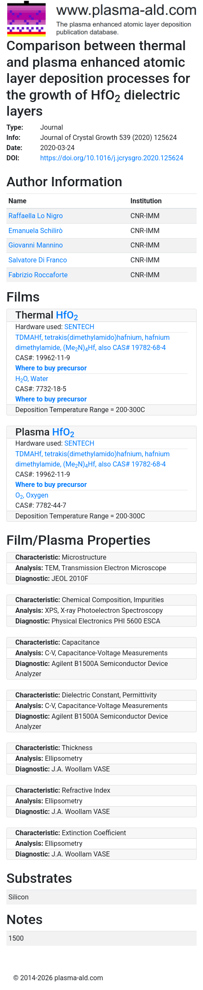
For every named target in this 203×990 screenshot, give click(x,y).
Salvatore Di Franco (38, 260)
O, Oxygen (32, 495)
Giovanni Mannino (36, 245)
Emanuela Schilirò (36, 231)
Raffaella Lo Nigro (36, 216)
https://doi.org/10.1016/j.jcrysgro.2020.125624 (111, 158)
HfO (67, 315)
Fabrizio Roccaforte (38, 275)
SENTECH (79, 327)
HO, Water (31, 379)
